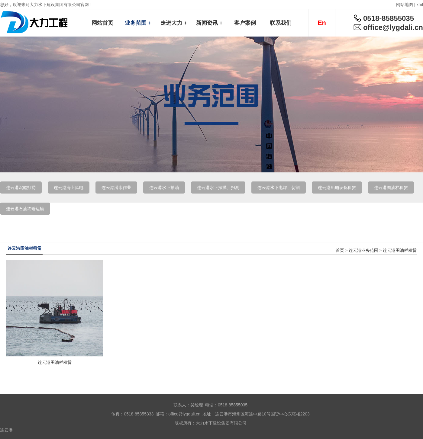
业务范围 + (138, 23)
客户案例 (245, 23)
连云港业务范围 (363, 263)
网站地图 (404, 4)
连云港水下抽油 (164, 187)
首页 (340, 263)
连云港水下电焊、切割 (278, 187)
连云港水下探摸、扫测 (218, 187)
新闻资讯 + (209, 23)
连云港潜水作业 (116, 187)
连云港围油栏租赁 (391, 187)
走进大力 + (173, 23)
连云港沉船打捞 (21, 187)
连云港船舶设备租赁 (337, 187)
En (322, 23)
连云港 (6, 430)
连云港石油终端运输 (25, 208)
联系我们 (281, 23)
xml (419, 4)
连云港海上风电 (68, 187)
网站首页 (102, 23)
